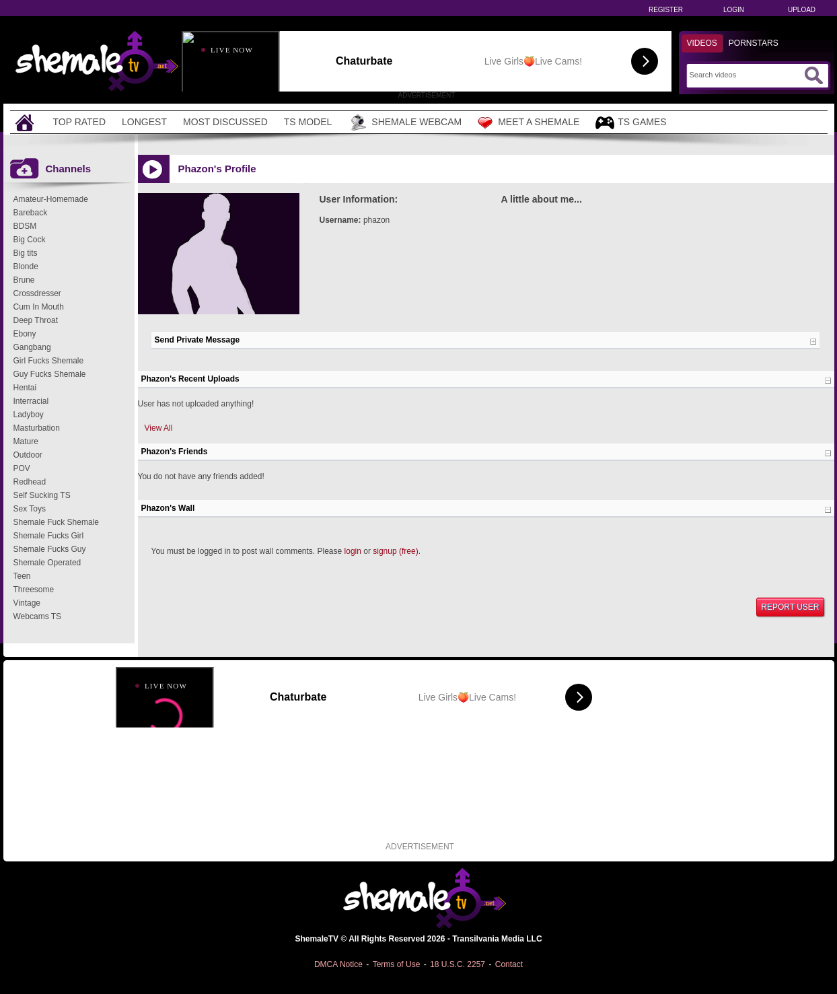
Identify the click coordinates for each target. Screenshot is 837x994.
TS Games (630, 122)
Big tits (25, 253)
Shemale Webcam (405, 122)
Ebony (24, 334)
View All (159, 428)
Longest (144, 121)
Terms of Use (397, 964)
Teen (22, 576)
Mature (25, 441)
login (352, 551)
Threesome (33, 589)
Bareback (30, 212)
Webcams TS (37, 616)
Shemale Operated (47, 562)
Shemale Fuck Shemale (56, 522)
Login (733, 9)
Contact (509, 964)
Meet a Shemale (528, 122)
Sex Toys (29, 508)
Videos (702, 43)
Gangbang (32, 347)
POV (21, 468)
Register (666, 9)
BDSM (25, 226)
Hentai (25, 387)
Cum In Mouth (38, 307)
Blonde (25, 266)
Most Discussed (225, 121)
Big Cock (29, 239)
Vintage (26, 603)
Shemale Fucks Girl (48, 535)
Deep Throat (36, 320)
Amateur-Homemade (50, 199)
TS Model (308, 121)
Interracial (31, 401)
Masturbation (36, 428)
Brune (24, 280)
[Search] (745, 74)
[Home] (26, 122)
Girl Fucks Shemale (48, 360)
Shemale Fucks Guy (49, 549)
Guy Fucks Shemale (49, 374)
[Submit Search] (813, 75)
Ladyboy (28, 414)
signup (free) (395, 551)
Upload (801, 9)
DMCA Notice (338, 964)
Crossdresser (37, 293)
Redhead (29, 482)
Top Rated (79, 121)
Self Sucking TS (42, 495)
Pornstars (753, 43)
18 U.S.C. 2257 (457, 964)
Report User (790, 607)
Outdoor (27, 455)
